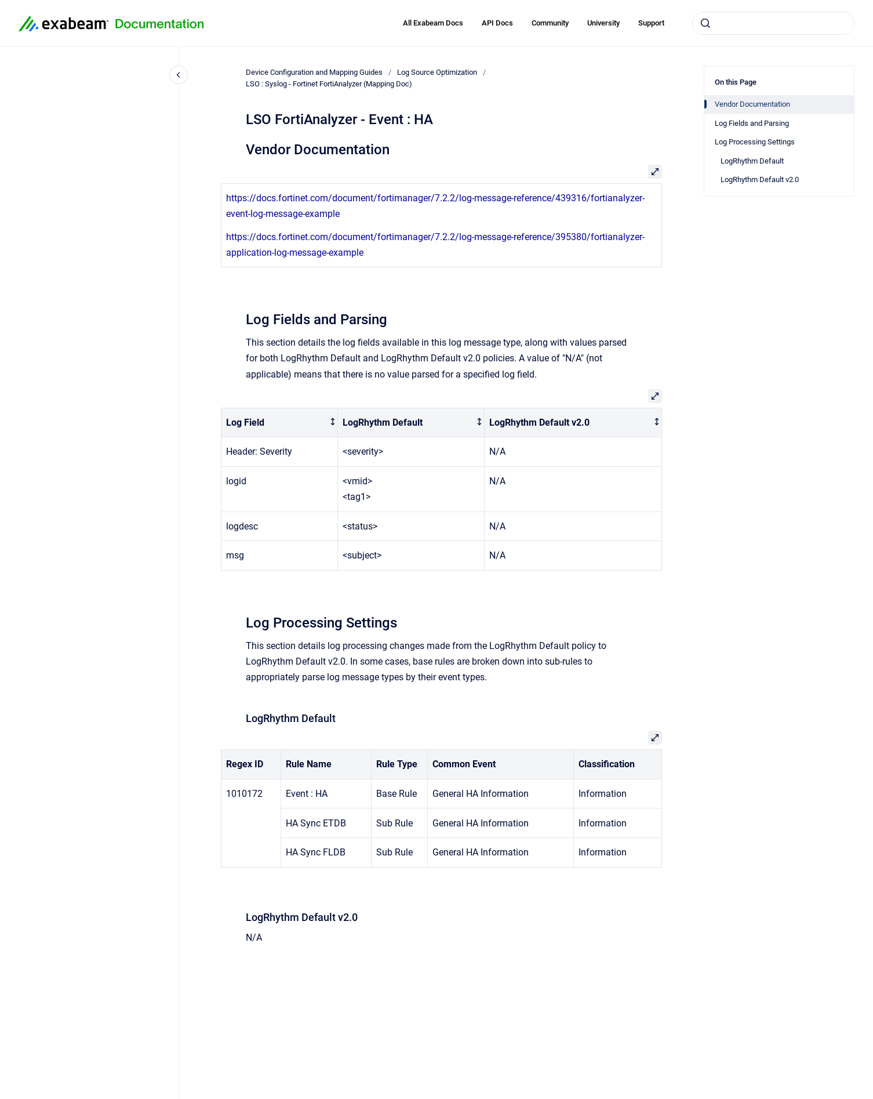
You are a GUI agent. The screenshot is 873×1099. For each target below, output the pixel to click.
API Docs (497, 23)
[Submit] (705, 23)
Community (550, 23)
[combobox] (773, 23)
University (603, 23)
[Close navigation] (178, 75)
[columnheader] (279, 422)
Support (651, 23)
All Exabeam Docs (433, 23)
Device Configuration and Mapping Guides (314, 72)
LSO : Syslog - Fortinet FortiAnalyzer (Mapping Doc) (329, 83)
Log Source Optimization (437, 72)
